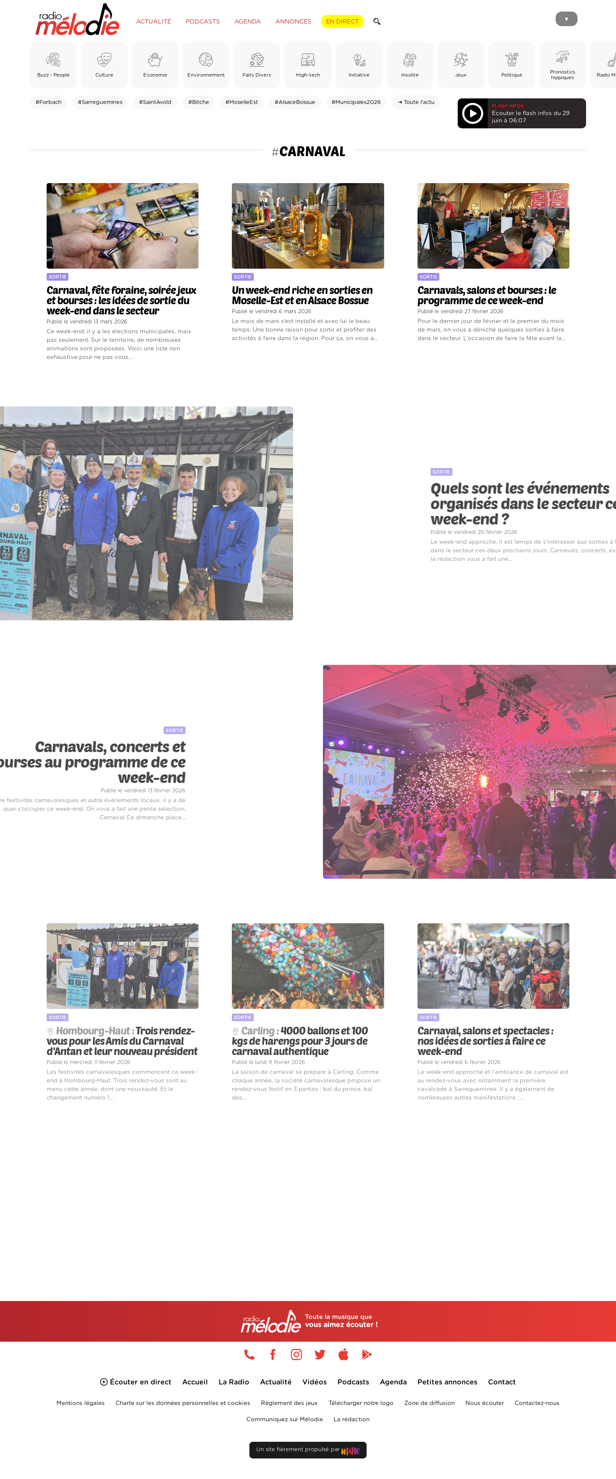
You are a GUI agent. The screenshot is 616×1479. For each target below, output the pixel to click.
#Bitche (198, 102)
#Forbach (49, 102)
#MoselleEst (241, 102)
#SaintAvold (155, 102)
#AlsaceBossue (295, 102)
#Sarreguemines (100, 102)
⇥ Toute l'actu (416, 102)
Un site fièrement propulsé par (308, 1451)
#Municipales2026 (356, 102)
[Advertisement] (308, 1191)
